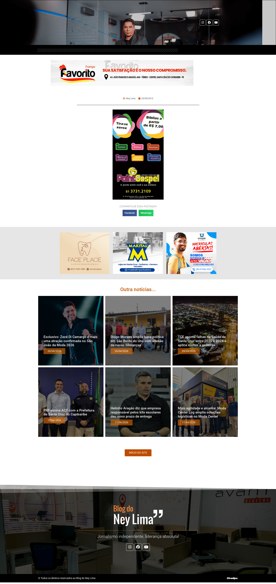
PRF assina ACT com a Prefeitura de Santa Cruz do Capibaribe (69, 412)
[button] (130, 213)
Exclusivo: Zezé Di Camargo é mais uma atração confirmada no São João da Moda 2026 (70, 341)
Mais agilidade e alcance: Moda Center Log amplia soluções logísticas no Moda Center (202, 412)
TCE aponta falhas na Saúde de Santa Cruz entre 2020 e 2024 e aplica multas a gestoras (202, 341)
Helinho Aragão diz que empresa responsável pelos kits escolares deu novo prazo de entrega (136, 412)
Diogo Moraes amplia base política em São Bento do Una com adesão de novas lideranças (137, 341)
